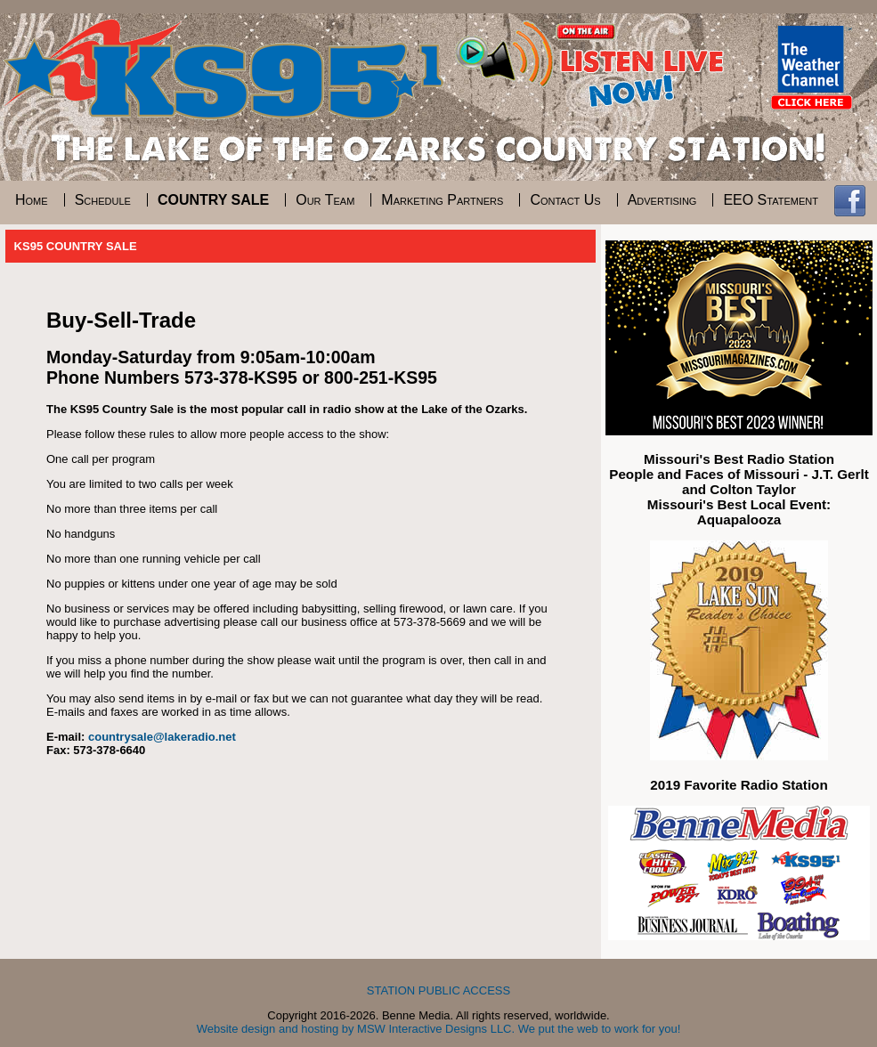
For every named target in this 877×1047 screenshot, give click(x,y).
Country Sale (213, 199)
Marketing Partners (442, 199)
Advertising (662, 199)
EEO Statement (770, 199)
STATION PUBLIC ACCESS (438, 990)
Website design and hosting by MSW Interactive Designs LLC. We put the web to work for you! (439, 1028)
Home (31, 199)
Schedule (103, 199)
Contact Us (565, 199)
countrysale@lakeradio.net (162, 736)
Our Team (325, 199)
